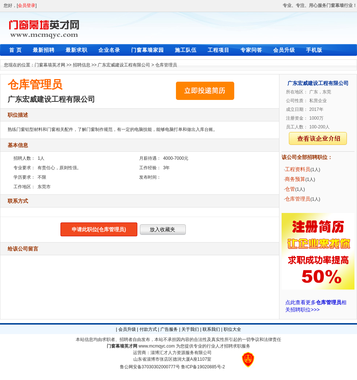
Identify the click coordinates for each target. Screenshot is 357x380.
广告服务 (169, 329)
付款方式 (148, 329)
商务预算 (295, 179)
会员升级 (284, 50)
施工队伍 (186, 50)
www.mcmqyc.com (156, 346)
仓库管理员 (166, 64)
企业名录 (109, 50)
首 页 (15, 50)
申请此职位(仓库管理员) (99, 229)
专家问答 (251, 50)
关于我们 (190, 329)
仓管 (290, 189)
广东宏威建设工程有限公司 (124, 64)
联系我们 (211, 329)
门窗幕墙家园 (147, 50)
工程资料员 (297, 169)
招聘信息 (81, 64)
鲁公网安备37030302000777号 (150, 366)
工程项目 (219, 50)
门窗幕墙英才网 (50, 64)
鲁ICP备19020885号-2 (203, 366)
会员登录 (26, 5)
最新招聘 (44, 50)
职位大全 (232, 329)
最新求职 (76, 50)
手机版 (314, 50)
